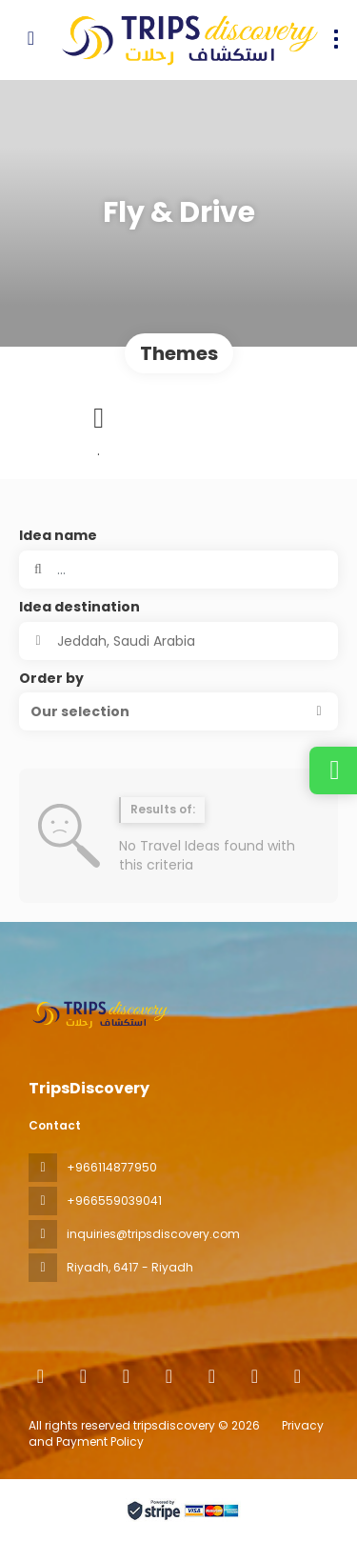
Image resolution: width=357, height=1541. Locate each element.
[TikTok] (212, 1376)
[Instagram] (169, 1376)
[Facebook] (83, 1376)
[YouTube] (255, 1376)
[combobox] (178, 641)
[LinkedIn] (297, 1376)
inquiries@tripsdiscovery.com (153, 1234)
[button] (178, 711)
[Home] (40, 1376)
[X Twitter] (126, 1376)
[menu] (336, 39)
